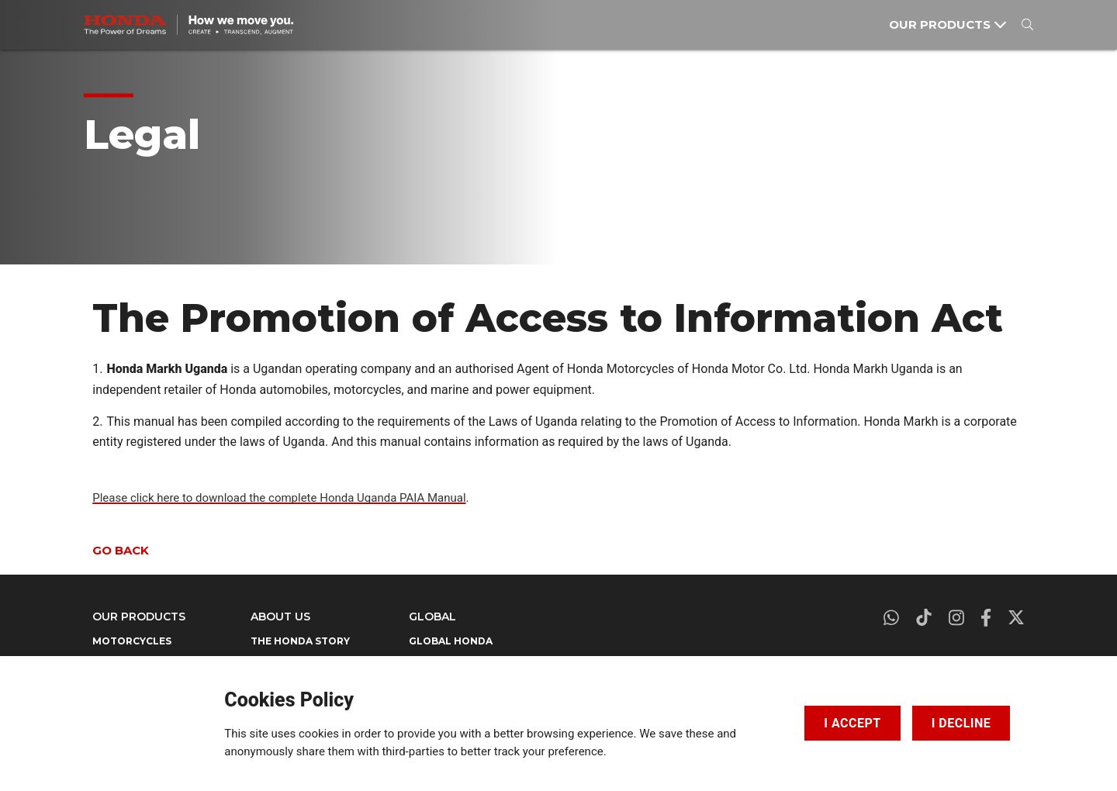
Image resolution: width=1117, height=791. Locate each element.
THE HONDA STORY (300, 641)
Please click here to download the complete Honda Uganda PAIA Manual (278, 498)
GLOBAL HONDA (451, 641)
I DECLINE (961, 720)
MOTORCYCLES (131, 641)
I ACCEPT (852, 720)
